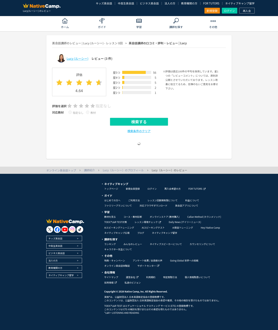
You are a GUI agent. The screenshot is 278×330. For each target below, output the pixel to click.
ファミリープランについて (118, 205)
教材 (93, 112)
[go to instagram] (72, 229)
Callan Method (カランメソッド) (204, 216)
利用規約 (150, 277)
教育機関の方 (189, 3)
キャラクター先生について (118, 249)
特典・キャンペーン (114, 260)
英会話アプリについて (186, 205)
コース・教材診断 (133, 216)
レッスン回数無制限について (162, 200)
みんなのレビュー (133, 244)
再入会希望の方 (172, 188)
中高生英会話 (126, 3)
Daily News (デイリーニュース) (185, 222)
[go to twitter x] (49, 229)
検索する (139, 121)
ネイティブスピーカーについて (166, 244)
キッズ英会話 (104, 3)
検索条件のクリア (139, 131)
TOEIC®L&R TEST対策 (115, 222)
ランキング (110, 244)
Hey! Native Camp (210, 227)
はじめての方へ (112, 200)
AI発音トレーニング (182, 227)
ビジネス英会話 (149, 3)
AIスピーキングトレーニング (119, 227)
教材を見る (110, 216)
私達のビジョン (133, 282)
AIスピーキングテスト (153, 227)
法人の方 (169, 3)
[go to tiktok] (79, 229)
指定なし (78, 112)
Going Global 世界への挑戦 (184, 260)
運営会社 (132, 277)
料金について (192, 200)
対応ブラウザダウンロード (153, 205)
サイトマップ (111, 277)
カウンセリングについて (202, 244)
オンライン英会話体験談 (117, 265)
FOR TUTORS (211, 3)
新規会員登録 (133, 188)
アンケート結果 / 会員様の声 (147, 260)
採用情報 (110, 282)
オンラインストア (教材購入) (165, 216)
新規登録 (212, 11)
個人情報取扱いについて (197, 277)
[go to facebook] (57, 229)
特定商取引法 (170, 277)
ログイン (229, 11)
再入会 (247, 11)
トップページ (111, 188)
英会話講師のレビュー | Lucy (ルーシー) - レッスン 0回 (87, 43)
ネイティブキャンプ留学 (239, 3)
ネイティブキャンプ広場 (117, 232)
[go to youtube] (64, 229)
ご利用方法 (134, 200)
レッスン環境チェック (148, 222)
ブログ (140, 232)
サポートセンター (148, 265)
